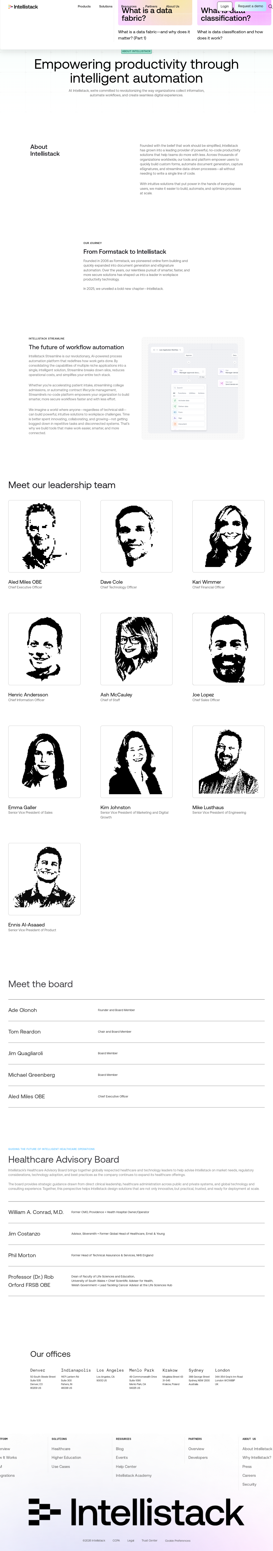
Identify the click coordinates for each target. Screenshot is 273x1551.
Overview (196, 1448)
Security (249, 1484)
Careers (249, 1475)
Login (225, 6)
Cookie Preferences (177, 1540)
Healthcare (61, 1448)
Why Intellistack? (256, 1457)
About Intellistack (257, 1448)
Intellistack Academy (134, 1475)
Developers (197, 1457)
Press (247, 1466)
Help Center (126, 1466)
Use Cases (61, 1466)
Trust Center (149, 1540)
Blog (120, 1448)
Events (122, 1457)
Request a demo (250, 6)
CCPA (116, 1540)
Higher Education (66, 1457)
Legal (130, 1540)
